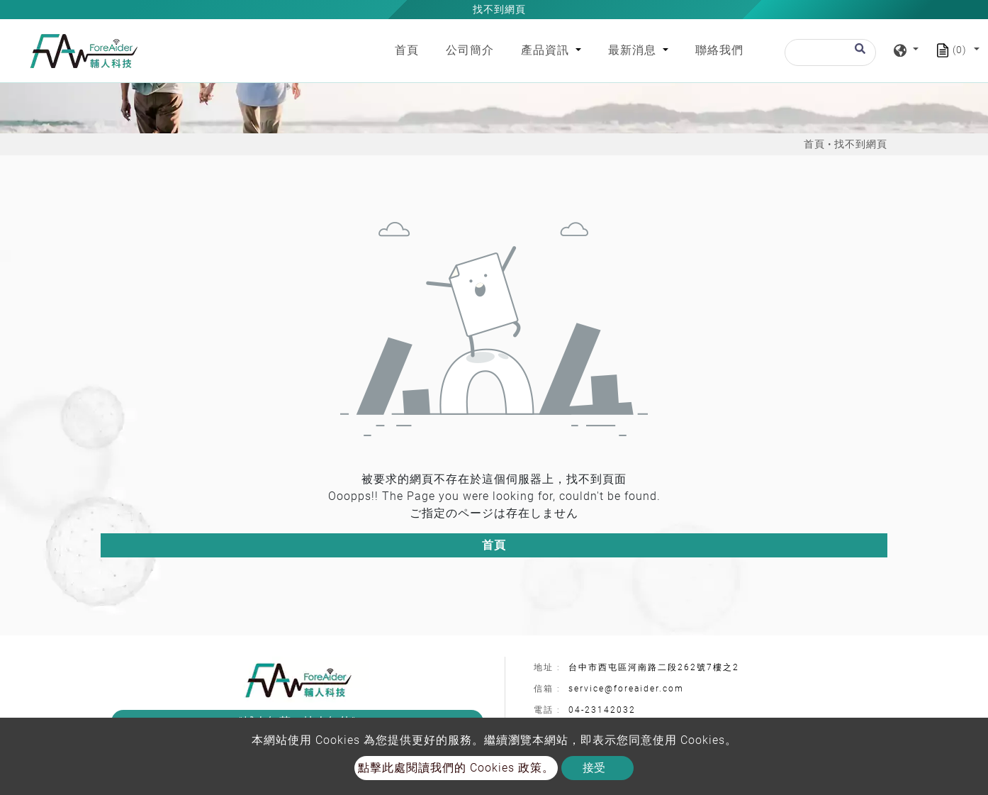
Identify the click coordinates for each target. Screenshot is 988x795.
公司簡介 (470, 50)
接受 (594, 767)
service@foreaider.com (626, 689)
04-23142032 (602, 710)
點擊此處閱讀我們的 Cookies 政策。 (456, 767)
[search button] (858, 55)
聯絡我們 (719, 50)
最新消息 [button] (634, 50)
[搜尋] (830, 52)
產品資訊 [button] (547, 50)
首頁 (410, 49)
